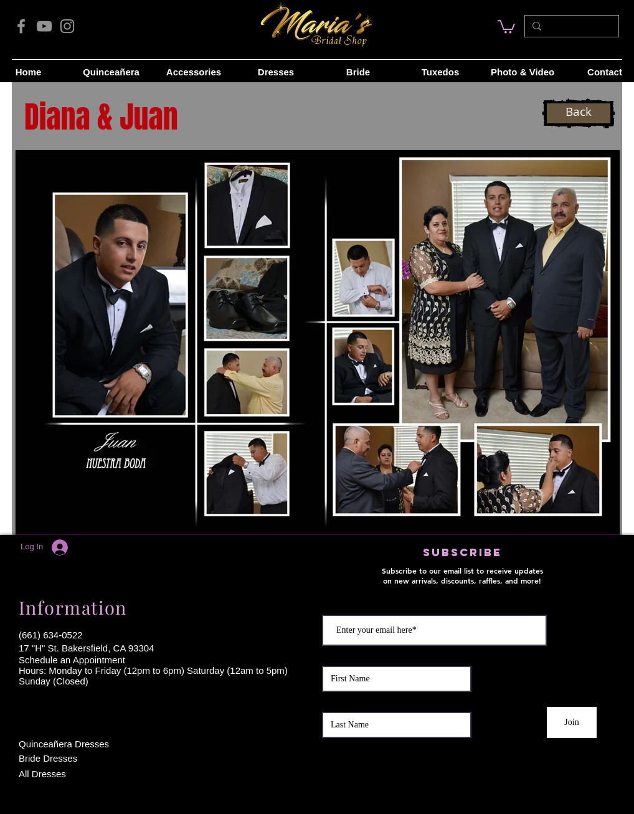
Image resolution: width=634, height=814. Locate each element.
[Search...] (570, 26)
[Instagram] (67, 26)
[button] (318, 342)
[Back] (578, 113)
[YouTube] (44, 26)
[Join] (572, 722)
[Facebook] (21, 26)
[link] (506, 26)
